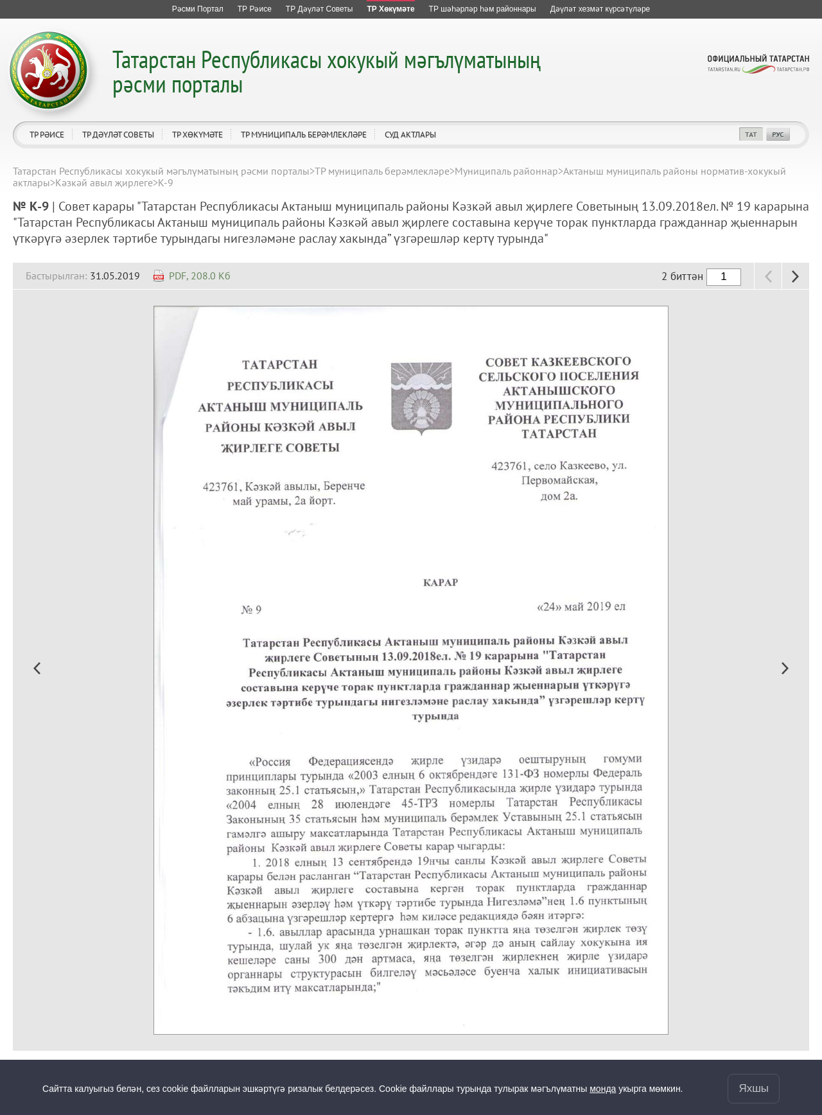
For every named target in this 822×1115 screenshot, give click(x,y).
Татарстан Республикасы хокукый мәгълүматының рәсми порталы (326, 71)
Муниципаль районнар (506, 170)
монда (603, 1089)
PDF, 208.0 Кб (200, 275)
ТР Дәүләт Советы (118, 134)
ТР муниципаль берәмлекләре (304, 134)
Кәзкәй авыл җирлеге (104, 182)
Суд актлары (410, 134)
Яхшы (754, 1088)
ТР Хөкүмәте (197, 134)
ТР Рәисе (47, 134)
